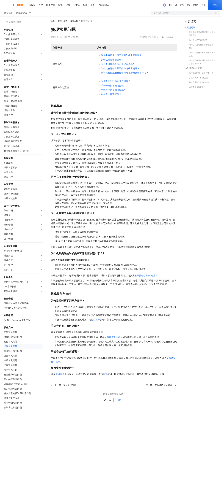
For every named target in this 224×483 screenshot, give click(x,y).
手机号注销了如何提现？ (113, 90)
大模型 (32, 5)
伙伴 (85, 5)
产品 (41, 5)
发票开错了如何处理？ (146, 275)
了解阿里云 (103, 5)
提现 (105, 374)
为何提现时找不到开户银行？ (115, 81)
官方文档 (8, 13)
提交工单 (95, 319)
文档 (182, 5)
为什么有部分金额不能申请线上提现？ (120, 68)
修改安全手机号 (115, 337)
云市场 (76, 5)
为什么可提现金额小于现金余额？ (118, 64)
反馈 (117, 400)
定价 (68, 5)
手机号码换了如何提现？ (113, 85)
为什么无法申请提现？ (112, 59)
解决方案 (50, 5)
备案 (188, 5)
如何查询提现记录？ (111, 94)
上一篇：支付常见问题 (63, 385)
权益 (60, 5)
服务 (93, 5)
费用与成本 (21, 13)
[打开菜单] (5, 5)
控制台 (196, 5)
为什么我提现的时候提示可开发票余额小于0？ (124, 73)
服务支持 (74, 21)
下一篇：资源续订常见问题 (161, 385)
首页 (53, 21)
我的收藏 (169, 37)
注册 (203, 5)
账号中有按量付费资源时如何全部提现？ (121, 55)
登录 (215, 5)
